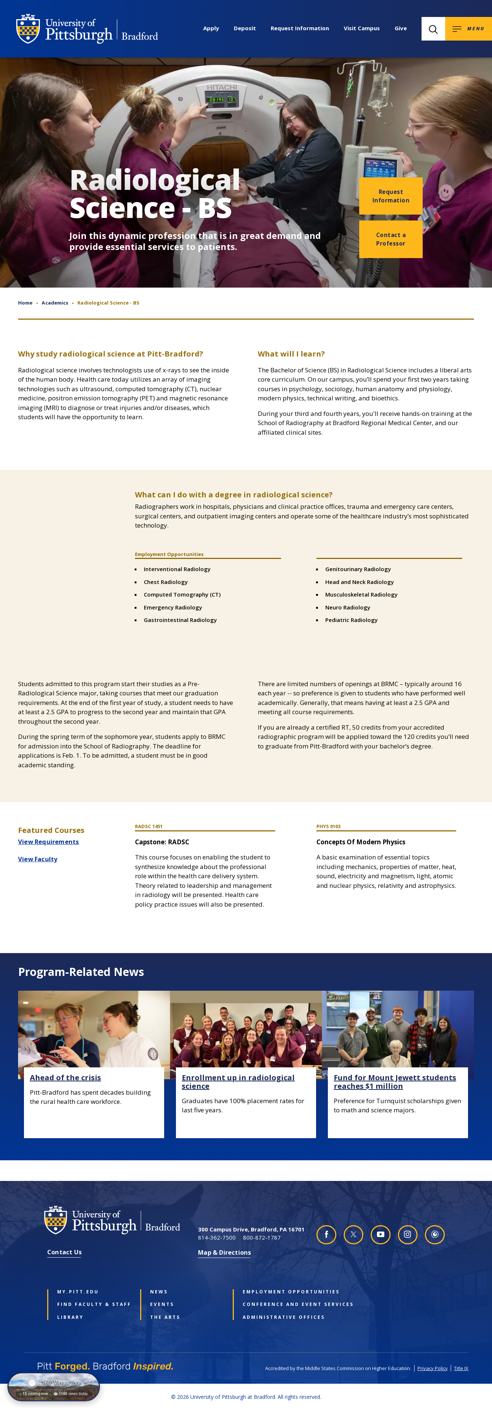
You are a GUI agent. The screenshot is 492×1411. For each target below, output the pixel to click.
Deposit (245, 28)
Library (70, 1317)
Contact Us (64, 1252)
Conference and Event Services (278, 1304)
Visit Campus (362, 28)
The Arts (165, 1317)
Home (25, 302)
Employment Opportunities (278, 1291)
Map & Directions (224, 1252)
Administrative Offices (278, 1317)
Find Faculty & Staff (92, 1304)
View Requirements (48, 841)
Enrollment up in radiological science (238, 1082)
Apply (211, 28)
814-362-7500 (217, 1237)
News (159, 1291)
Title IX (461, 1368)
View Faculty (37, 859)
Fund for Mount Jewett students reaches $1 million (395, 1082)
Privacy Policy (432, 1368)
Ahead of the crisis (65, 1077)
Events (162, 1304)
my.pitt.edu (78, 1291)
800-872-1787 (262, 1237)
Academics (55, 302)
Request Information (300, 28)
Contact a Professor (391, 239)
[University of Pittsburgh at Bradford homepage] (87, 29)
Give (401, 28)
